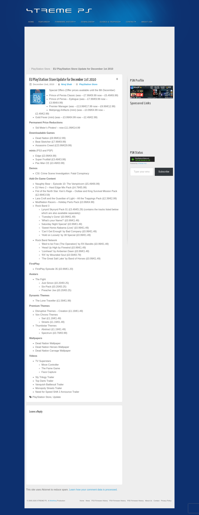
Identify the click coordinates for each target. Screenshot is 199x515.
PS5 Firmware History (135, 501)
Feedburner (154, 9)
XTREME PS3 (142, 163)
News (88, 501)
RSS (170, 9)
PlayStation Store (40, 69)
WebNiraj (53, 501)
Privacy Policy (166, 501)
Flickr (158, 9)
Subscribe (163, 171)
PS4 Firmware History (117, 501)
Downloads (87, 22)
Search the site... (170, 22)
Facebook (149, 9)
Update (57, 397)
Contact (131, 22)
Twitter (162, 9)
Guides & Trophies (110, 22)
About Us (146, 22)
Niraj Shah (66, 84)
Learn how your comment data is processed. (93, 489)
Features (44, 22)
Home (31, 22)
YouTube (166, 9)
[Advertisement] (99, 46)
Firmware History (65, 22)
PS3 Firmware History (99, 501)
